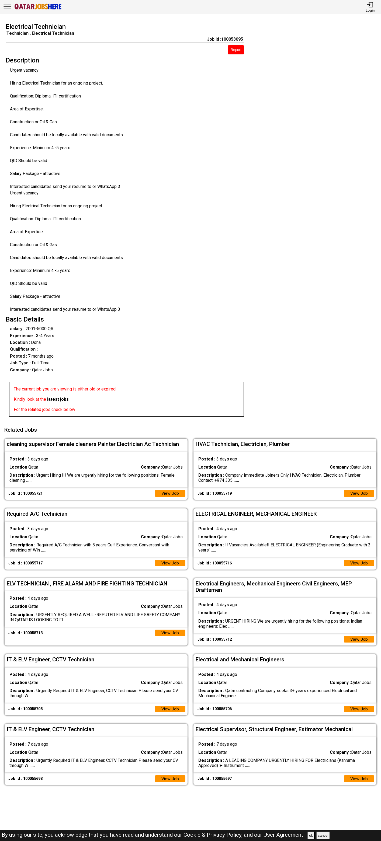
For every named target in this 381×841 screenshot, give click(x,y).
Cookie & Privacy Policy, (213, 835)
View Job (170, 492)
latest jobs (58, 399)
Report (236, 50)
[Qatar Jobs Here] (38, 9)
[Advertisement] (317, 221)
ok (311, 835)
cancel (323, 835)
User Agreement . (285, 835)
